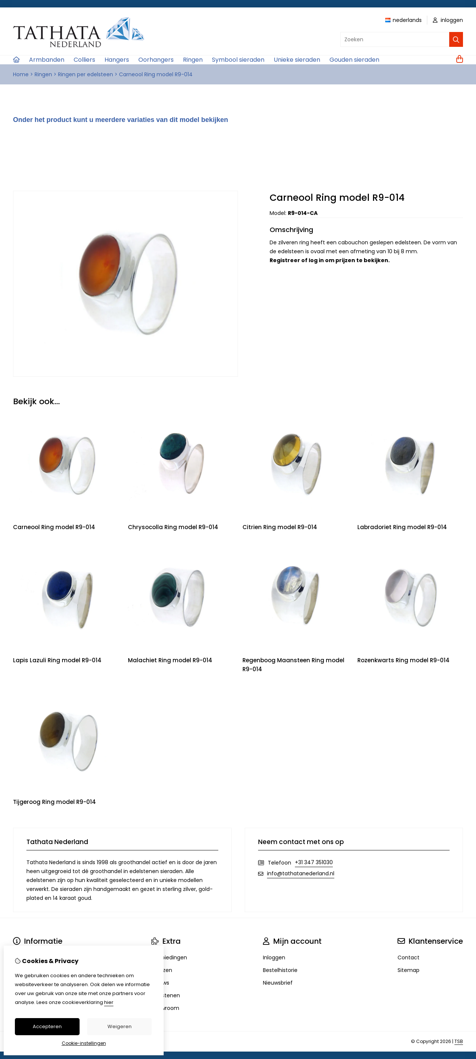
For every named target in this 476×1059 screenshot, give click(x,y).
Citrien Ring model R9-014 (279, 527)
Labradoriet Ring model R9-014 (402, 527)
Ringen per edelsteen (85, 74)
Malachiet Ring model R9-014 (170, 660)
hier (108, 1002)
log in (316, 260)
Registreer (285, 260)
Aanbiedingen (169, 957)
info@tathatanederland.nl (300, 873)
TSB (458, 1041)
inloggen (448, 20)
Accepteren (47, 1026)
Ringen (193, 59)
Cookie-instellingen (84, 1043)
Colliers (84, 59)
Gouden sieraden (354, 59)
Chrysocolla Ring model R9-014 (173, 527)
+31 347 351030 (314, 862)
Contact (408, 957)
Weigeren (119, 1026)
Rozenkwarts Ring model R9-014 (403, 660)
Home (21, 74)
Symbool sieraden (238, 59)
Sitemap (408, 970)
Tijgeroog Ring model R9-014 (54, 802)
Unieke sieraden (297, 59)
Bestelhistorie (280, 970)
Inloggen (274, 957)
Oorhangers (156, 59)
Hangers (116, 59)
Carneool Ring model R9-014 (156, 74)
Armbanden (46, 59)
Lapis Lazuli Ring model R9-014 (57, 660)
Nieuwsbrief (278, 982)
